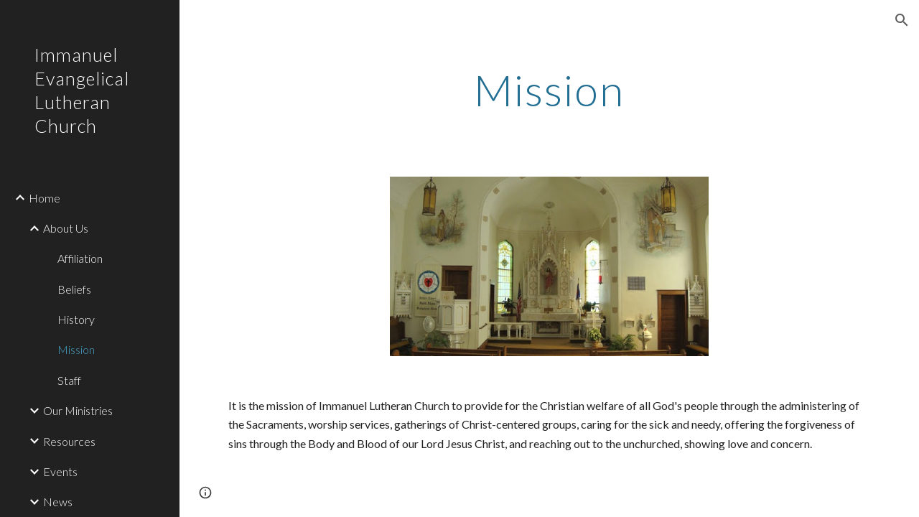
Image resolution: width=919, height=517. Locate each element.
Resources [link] (69, 441)
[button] (902, 20)
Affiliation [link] (80, 258)
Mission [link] (76, 349)
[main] (549, 89)
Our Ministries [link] (78, 410)
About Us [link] (65, 228)
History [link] (76, 319)
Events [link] (60, 471)
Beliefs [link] (74, 289)
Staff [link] (69, 380)
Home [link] (44, 198)
